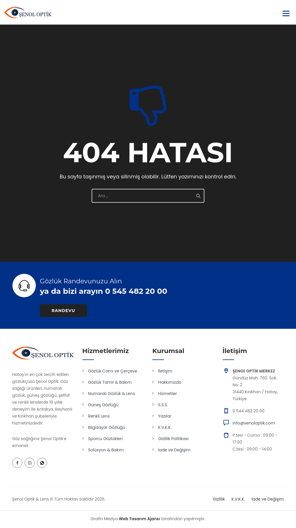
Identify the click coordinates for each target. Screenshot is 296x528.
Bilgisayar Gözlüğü (106, 427)
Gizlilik (219, 499)
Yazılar (164, 416)
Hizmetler (167, 393)
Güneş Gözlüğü (103, 405)
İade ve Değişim (174, 450)
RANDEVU (63, 310)
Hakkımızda (169, 382)
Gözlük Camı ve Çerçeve (112, 371)
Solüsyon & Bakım (106, 450)
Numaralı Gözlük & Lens (111, 393)
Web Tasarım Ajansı (139, 519)
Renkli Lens (99, 416)
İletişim (165, 371)
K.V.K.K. (164, 427)
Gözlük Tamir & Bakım (110, 382)
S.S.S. (163, 405)
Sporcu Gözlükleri (105, 439)
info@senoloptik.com (254, 423)
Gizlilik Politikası (173, 439)
